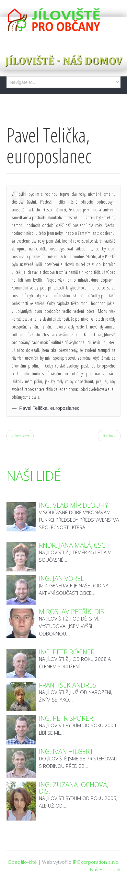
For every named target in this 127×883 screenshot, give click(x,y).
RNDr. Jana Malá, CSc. (73, 545)
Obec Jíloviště (22, 862)
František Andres (67, 685)
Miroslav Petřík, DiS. (72, 611)
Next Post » (109, 435)
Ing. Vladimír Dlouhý (73, 505)
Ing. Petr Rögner (67, 652)
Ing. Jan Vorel (61, 578)
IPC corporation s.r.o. (96, 862)
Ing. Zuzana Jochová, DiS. (73, 788)
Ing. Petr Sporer (66, 718)
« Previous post (20, 435)
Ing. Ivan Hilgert (66, 751)
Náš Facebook (105, 869)
